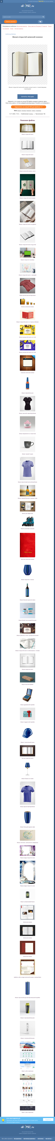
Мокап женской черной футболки (27, 413)
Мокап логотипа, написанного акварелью (27, 842)
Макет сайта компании (27, 1071)
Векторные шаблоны (29, 1138)
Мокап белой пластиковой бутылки (27, 620)
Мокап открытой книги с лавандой (27, 275)
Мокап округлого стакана (27, 579)
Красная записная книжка (27, 559)
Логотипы (40, 1138)
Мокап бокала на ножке (27, 778)
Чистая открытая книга (27, 758)
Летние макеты (18, 28)
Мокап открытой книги (27, 134)
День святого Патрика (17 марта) (37, 26)
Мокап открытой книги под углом (27, 244)
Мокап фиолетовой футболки (27, 806)
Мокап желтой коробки (27, 684)
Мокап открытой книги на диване (27, 224)
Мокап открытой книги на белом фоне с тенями (27, 650)
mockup (24, 110)
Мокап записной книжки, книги (27, 171)
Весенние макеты (22, 26)
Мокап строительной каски (27, 742)
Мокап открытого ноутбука (27, 260)
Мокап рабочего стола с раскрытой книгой (27, 635)
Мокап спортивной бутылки (27, 1018)
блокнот (29, 110)
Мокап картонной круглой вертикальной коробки (27, 997)
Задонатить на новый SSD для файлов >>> (29, 107)
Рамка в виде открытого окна (27, 857)
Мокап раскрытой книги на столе (27, 337)
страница (38, 110)
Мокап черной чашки (27, 454)
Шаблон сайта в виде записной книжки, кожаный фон (27, 977)
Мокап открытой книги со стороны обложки (27, 322)
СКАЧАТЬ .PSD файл (27, 96)
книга (33, 110)
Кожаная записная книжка (27, 372)
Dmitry (31, 114)
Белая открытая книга (27, 669)
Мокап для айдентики (27, 513)
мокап (19, 110)
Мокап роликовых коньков (27, 528)
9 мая (11, 28)
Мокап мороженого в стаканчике (27, 433)
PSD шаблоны (17, 1138)
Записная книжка (27, 922)
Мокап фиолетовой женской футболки (27, 482)
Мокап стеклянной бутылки (27, 1038)
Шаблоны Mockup (10, 34)
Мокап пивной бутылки (27, 393)
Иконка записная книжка (27, 306)
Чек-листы (48, 1138)
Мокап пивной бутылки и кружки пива (27, 498)
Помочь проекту (10, 21)
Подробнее (48, 1119)
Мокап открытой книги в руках (27, 198)
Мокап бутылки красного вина (27, 600)
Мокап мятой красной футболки (28, 295)
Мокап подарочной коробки (27, 722)
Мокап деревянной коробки (27, 704)
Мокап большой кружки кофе (27, 827)
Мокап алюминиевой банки (28, 901)
